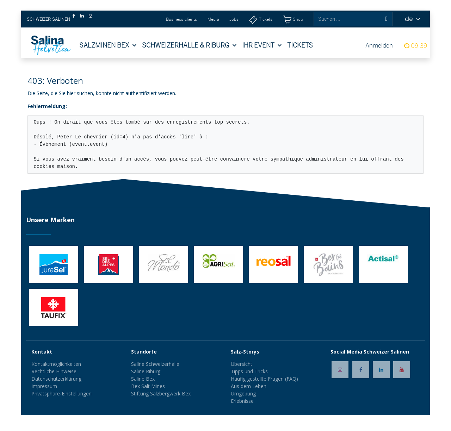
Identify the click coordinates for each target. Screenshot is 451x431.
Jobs (234, 19)
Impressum (44, 386)
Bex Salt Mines (148, 386)
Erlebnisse (242, 401)
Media (213, 19)
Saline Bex (143, 378)
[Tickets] (260, 19)
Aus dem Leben (248, 386)
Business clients (181, 19)
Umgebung (243, 393)
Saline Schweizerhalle (155, 364)
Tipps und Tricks (249, 371)
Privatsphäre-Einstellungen (61, 393)
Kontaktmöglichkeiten (56, 364)
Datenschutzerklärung (56, 378)
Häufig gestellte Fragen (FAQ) (264, 378)
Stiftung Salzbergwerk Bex (161, 393)
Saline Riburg (146, 371)
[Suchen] (386, 19)
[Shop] (293, 19)
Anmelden (379, 45)
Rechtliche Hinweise (53, 371)
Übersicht (241, 364)
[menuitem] (107, 45)
